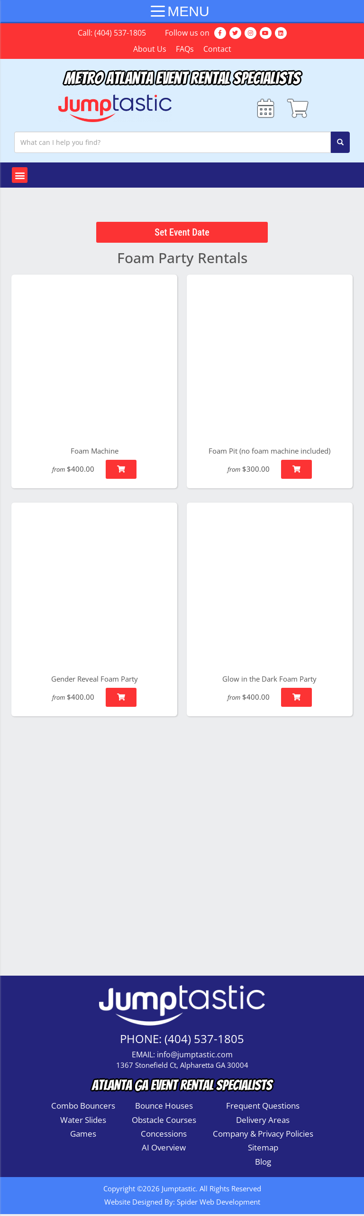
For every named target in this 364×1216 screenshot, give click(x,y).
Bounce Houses (164, 1107)
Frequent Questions (263, 1107)
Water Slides (83, 1121)
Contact (217, 49)
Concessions (164, 1135)
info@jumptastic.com (195, 1057)
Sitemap (263, 1149)
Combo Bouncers (83, 1107)
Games (83, 1135)
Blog (263, 1163)
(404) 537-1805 (120, 33)
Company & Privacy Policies (263, 1135)
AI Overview (164, 1149)
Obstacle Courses (164, 1121)
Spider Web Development (218, 1204)
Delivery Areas (263, 1121)
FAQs (185, 49)
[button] (19, 177)
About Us (149, 49)
